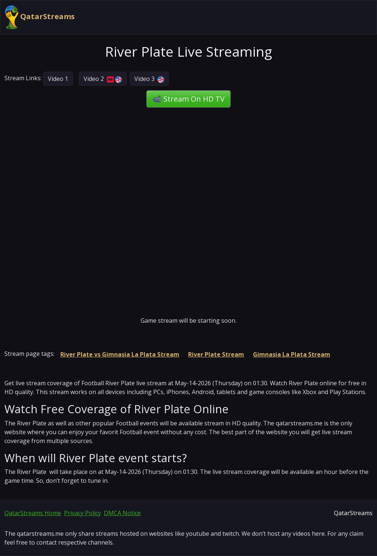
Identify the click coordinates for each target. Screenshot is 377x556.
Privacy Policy (82, 513)
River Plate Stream (216, 354)
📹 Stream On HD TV (188, 99)
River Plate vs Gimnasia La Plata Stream (119, 354)
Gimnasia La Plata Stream (291, 354)
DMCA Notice (122, 513)
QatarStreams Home (32, 513)
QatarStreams (40, 17)
